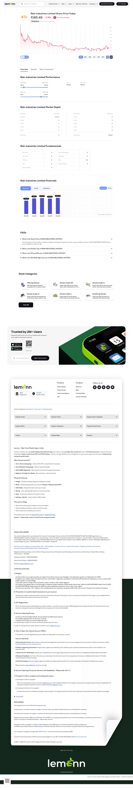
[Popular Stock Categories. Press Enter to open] (102, 416)
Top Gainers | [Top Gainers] (30, 409)
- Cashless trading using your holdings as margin (33, 481)
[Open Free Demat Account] (98, 784)
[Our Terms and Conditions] (22, 546)
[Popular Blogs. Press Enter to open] (66, 435)
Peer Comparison (46, 70)
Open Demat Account (107, 4)
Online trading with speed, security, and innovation (31, 508)
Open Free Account (40, 358)
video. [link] (56, 622)
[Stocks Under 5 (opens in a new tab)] (99, 285)
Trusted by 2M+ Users (26, 332)
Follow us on (98, 383)
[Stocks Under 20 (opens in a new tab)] (66, 285)
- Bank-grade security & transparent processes (38, 470)
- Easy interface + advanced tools (36, 473)
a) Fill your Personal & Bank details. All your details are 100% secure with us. (39, 617)
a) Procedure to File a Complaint (25, 679)
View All (26, 305)
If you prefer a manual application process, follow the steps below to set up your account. (43, 634)
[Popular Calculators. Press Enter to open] (66, 426)
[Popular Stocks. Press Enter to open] (31, 416)
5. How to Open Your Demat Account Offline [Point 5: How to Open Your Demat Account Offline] (30, 631)
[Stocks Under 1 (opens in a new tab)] (66, 296)
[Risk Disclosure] (44, 548)
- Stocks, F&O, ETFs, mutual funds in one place (38, 464)
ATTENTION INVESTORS (21, 569)
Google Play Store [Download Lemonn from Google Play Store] (37, 515)
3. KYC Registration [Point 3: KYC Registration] (21, 603)
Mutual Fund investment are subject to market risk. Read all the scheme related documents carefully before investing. (50, 713)
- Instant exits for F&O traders (31, 497)
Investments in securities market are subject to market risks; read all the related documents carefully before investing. (50, 709)
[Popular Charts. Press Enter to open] (66, 416)
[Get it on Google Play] (16, 348)
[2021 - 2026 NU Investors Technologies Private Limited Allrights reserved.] (63, 742)
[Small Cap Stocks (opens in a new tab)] (99, 296)
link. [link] (69, 670)
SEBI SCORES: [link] (38, 724)
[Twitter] (95, 387)
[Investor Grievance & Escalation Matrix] (26, 548)
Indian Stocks (61, 387)
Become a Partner (81, 4)
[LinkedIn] (112, 387)
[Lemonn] (23, 386)
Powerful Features (20, 478)
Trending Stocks (47, 409)
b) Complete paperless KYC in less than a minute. (31, 618)
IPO (58, 397)
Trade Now (123, 4)
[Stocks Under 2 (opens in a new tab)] (34, 296)
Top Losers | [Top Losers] (38, 409)
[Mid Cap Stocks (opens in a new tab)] (34, 285)
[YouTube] (108, 387)
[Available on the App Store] (16, 344)
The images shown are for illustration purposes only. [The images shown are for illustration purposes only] (30, 705)
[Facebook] (103, 387)
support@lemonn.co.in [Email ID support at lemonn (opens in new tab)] (26, 564)
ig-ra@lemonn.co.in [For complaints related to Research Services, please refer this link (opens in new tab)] (56, 685)
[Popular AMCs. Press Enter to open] (31, 426)
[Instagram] (99, 387)
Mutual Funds (61, 390)
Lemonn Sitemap (81, 397)
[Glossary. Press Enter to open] (102, 435)
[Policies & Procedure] (73, 546)
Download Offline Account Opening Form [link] (28, 644)
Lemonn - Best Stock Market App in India (29, 448)
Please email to (20, 665)
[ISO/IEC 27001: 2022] (39, 393)
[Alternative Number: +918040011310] (63, 561)
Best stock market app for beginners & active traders (32, 505)
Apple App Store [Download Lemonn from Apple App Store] (50, 515)
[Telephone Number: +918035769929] (63, 557)
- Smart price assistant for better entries (30, 494)
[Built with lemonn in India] (66, 750)
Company (79, 383)
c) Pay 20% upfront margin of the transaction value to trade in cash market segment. (42, 582)
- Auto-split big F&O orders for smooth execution (33, 491)
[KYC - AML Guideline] (48, 546)
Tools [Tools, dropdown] (63, 4)
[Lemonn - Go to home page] (10, 3)
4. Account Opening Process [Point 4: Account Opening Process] (24, 613)
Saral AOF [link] (19, 697)
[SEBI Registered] (22, 393)
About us (78, 387)
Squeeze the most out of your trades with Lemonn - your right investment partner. (29, 336)
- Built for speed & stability (33, 467)
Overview (24, 70)
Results (34, 70)
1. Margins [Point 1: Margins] (17, 573)
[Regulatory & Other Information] (90, 546)
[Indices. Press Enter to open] (31, 435)
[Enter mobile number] (23, 358)
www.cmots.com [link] (81, 737)
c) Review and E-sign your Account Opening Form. (31, 620)
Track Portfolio (80, 393)
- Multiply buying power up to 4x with (39, 484)
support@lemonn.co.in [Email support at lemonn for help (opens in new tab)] (32, 665)
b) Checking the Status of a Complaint (27, 688)
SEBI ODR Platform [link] (41, 731)
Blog (77, 390)
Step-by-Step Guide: (22, 638)
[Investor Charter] (61, 546)
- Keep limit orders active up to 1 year (31, 488)
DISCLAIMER (19, 702)
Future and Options (63, 393)
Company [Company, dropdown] (92, 4)
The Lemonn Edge (20, 502)
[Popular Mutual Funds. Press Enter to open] (102, 426)
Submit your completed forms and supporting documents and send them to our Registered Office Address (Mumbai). (61, 652)
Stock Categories (28, 273)
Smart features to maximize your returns (28, 510)
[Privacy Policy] (36, 546)
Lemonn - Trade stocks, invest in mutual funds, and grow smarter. (34, 517)
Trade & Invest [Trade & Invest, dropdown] (53, 4)
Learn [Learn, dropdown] (70, 4)
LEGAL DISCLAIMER (21, 532)
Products (60, 383)
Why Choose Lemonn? (22, 460)
